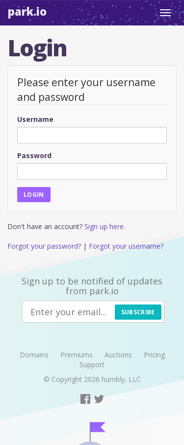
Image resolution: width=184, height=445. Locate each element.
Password (34, 155)
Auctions (118, 354)
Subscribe (138, 312)
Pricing (154, 354)
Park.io (27, 11)
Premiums (76, 354)
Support (92, 364)
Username (35, 119)
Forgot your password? (44, 246)
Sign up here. (104, 226)
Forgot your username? (126, 246)
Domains (34, 354)
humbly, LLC (121, 379)
